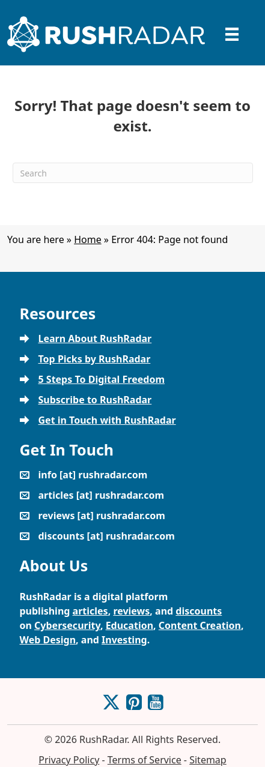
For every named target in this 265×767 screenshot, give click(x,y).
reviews (131, 611)
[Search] (133, 173)
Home (88, 239)
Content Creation (200, 625)
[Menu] (232, 34)
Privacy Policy (68, 759)
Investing (124, 639)
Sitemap (208, 759)
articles (90, 611)
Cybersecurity (67, 625)
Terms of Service (144, 759)
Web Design (48, 639)
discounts (198, 611)
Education (129, 625)
